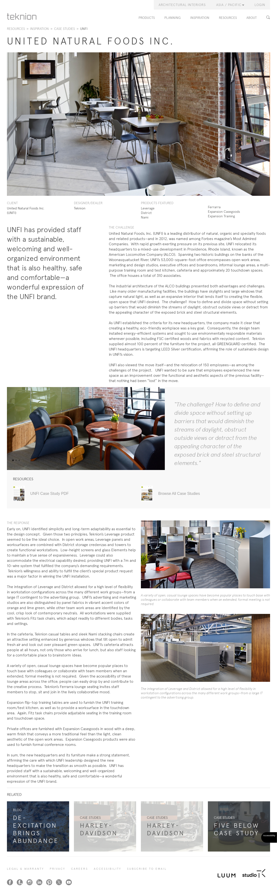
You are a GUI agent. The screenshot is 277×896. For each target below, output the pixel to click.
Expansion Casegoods (224, 211)
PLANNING (172, 18)
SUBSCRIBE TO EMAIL (147, 868)
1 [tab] (13, 460)
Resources (16, 29)
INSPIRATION (199, 18)
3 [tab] (19, 460)
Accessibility (107, 868)
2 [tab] (16, 460)
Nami (145, 217)
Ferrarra (214, 207)
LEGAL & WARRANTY (25, 868)
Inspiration (39, 29)
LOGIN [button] (260, 5)
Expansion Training (221, 216)
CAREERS (79, 868)
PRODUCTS (146, 18)
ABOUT (251, 18)
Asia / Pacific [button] (230, 5)
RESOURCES (228, 18)
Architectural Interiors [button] (182, 5)
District (146, 213)
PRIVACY (57, 868)
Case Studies (64, 29)
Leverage (148, 208)
